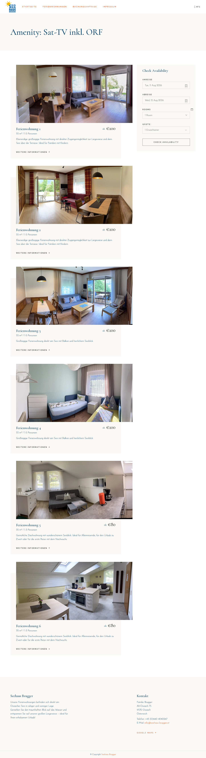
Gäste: (146, 124)
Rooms (146, 110)
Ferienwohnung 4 (28, 428)
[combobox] (166, 115)
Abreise (147, 95)
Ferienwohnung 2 (28, 230)
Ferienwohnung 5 (28, 525)
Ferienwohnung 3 (28, 331)
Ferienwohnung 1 (28, 129)
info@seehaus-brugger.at (157, 723)
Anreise (147, 80)
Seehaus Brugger (108, 754)
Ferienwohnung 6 (28, 626)
